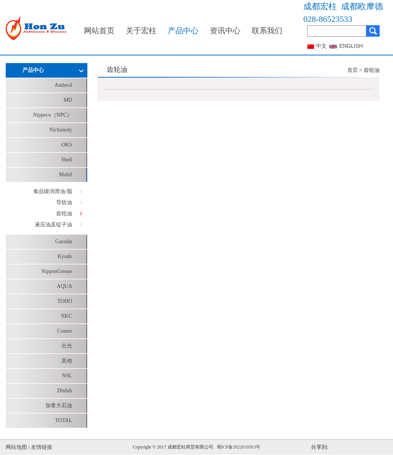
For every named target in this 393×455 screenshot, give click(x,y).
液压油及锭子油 (53, 224)
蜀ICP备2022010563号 (239, 447)
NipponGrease (56, 271)
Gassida (63, 241)
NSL (67, 376)
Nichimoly (60, 130)
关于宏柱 (141, 30)
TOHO (64, 301)
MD (67, 100)
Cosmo (64, 331)
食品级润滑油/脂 (52, 191)
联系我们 (267, 30)
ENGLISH (351, 46)
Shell (66, 159)
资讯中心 (225, 30)
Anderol (63, 85)
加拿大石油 (58, 405)
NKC (66, 316)
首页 (352, 70)
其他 (66, 361)
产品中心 (183, 30)
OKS (66, 145)
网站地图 (16, 447)
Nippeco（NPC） (52, 115)
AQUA (64, 286)
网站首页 (99, 30)
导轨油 (64, 202)
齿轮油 (64, 213)
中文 (321, 46)
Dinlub (64, 390)
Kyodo (65, 256)
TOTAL (63, 420)
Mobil (65, 174)
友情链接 (41, 447)
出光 (66, 346)
